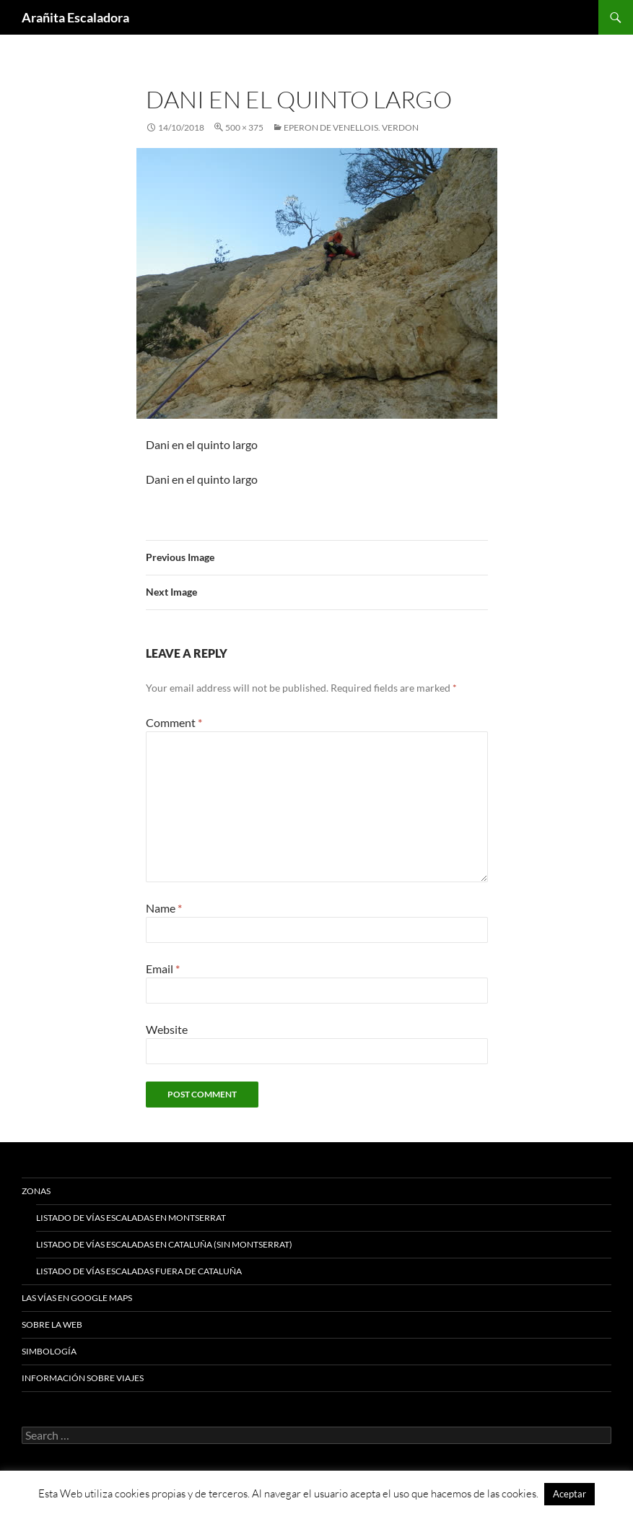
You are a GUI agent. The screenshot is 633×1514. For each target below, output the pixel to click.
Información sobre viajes (83, 1377)
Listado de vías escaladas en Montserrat (131, 1217)
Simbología (49, 1351)
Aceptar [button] (569, 1494)
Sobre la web (52, 1324)
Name (164, 908)
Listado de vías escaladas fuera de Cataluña (139, 1271)
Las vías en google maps (77, 1297)
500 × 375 (244, 127)
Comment (174, 722)
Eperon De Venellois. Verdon (351, 127)
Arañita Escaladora (75, 17)
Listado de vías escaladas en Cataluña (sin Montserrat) (164, 1244)
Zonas (36, 1190)
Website (167, 1029)
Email (163, 968)
